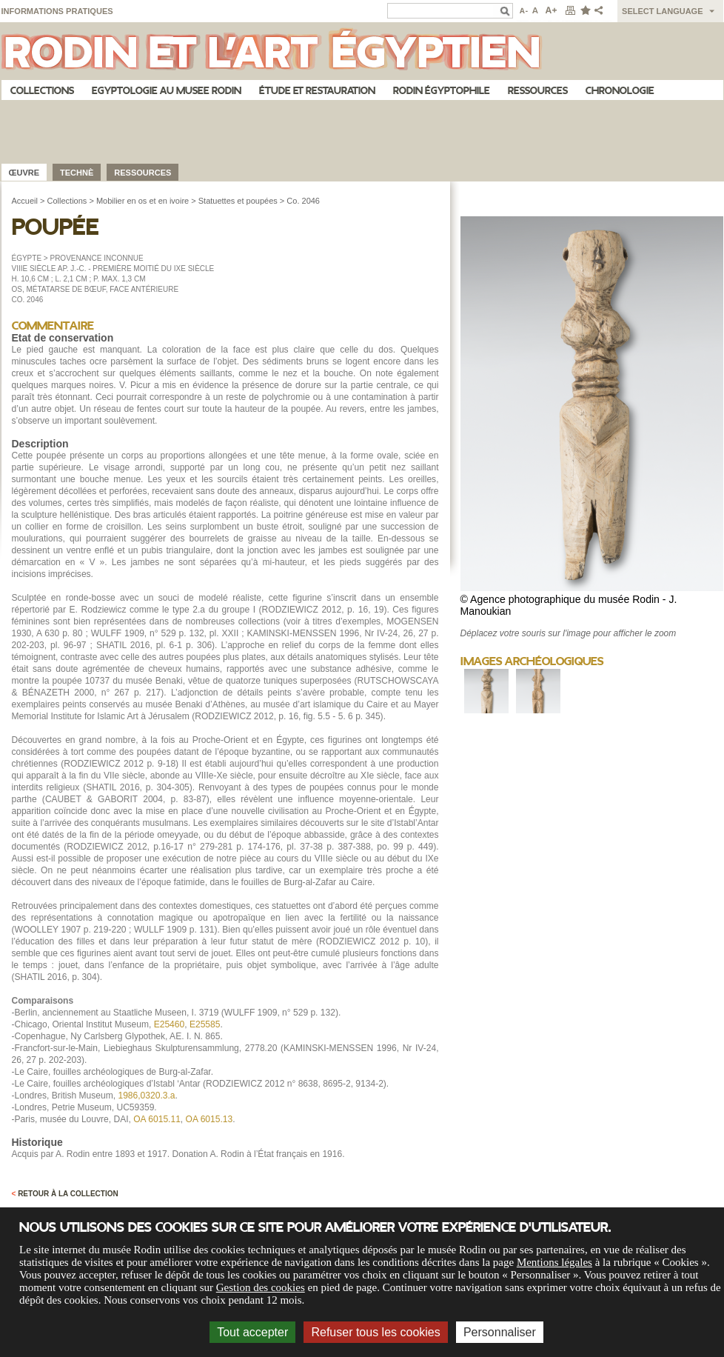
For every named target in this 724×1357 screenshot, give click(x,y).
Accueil (25, 200)
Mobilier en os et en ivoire (142, 200)
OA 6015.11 (157, 1119)
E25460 (169, 1024)
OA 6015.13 (209, 1119)
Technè (76, 172)
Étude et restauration (317, 90)
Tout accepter (252, 1332)
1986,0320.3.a (146, 1095)
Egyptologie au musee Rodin (166, 90)
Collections (42, 90)
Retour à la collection (65, 1194)
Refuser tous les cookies (375, 1332)
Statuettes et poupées (238, 200)
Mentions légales (554, 1262)
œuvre (24, 172)
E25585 (205, 1024)
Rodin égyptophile (441, 90)
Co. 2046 (303, 200)
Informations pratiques (57, 11)
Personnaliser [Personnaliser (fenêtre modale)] (499, 1332)
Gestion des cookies (260, 1287)
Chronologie (620, 90)
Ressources (538, 90)
